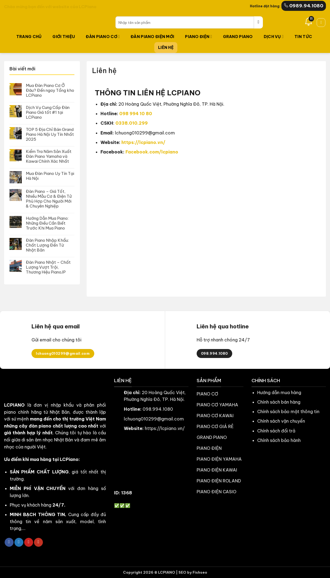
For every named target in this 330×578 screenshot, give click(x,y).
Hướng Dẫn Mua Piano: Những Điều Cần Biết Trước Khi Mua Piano (47, 223)
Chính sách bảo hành (279, 440)
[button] (321, 22)
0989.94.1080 (303, 6)
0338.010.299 (131, 123)
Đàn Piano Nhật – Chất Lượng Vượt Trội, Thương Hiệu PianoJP (48, 267)
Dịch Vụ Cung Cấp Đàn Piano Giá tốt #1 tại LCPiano (48, 112)
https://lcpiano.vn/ (143, 142)
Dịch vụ (274, 36)
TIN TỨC (303, 36)
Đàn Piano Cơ (103, 36)
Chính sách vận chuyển (281, 421)
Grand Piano (238, 36)
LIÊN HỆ (166, 47)
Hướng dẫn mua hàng (279, 392)
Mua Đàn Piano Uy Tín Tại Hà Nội (50, 176)
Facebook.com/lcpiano (151, 152)
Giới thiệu (63, 36)
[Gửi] (258, 22)
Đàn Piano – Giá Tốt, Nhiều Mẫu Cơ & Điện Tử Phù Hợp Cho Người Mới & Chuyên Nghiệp (49, 199)
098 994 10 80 (135, 113)
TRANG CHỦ (29, 36)
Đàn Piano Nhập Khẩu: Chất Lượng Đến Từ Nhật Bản (47, 245)
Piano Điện (198, 36)
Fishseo (200, 572)
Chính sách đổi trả (276, 431)
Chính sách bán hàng (278, 402)
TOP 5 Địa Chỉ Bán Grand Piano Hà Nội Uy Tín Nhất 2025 (50, 134)
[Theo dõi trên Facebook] (9, 542)
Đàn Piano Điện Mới (152, 36)
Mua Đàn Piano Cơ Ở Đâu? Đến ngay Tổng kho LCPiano (50, 90)
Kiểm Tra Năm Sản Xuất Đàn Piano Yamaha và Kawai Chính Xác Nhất (48, 156)
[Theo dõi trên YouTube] (38, 542)
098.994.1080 (158, 409)
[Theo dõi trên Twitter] (18, 542)
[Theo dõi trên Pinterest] (28, 542)
